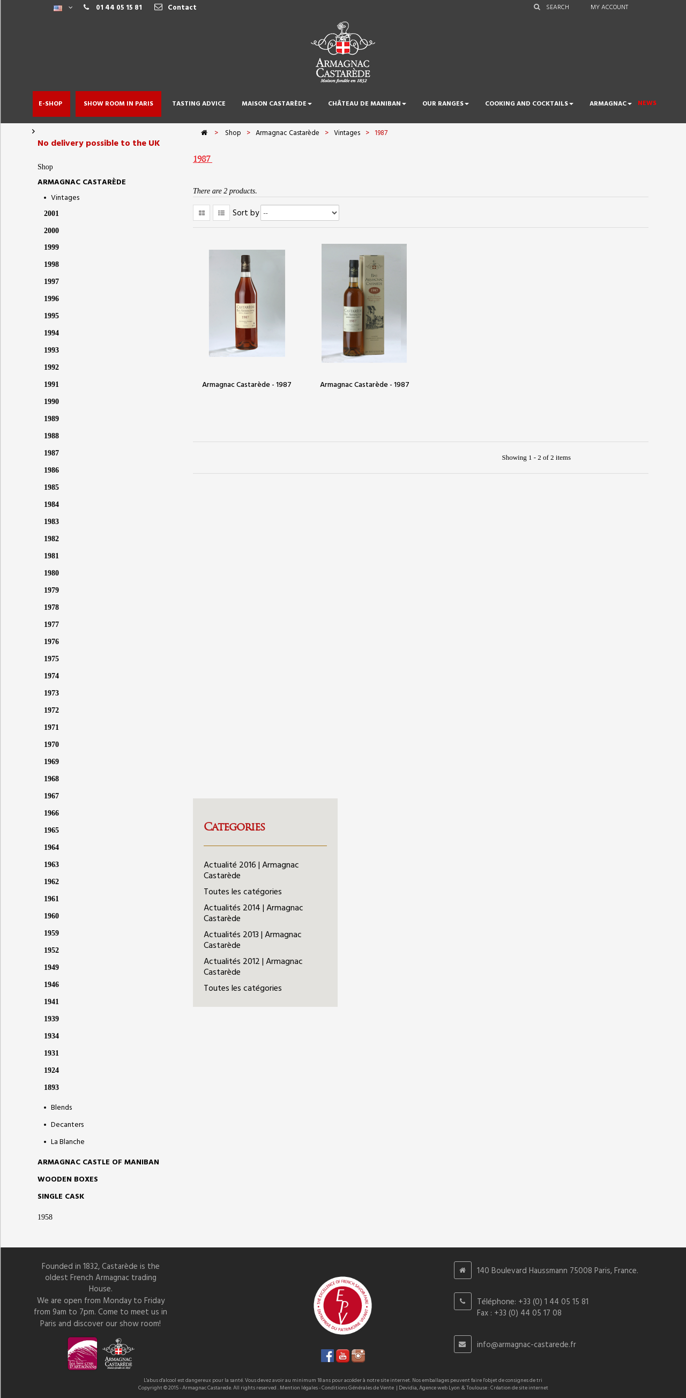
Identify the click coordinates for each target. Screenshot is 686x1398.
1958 (45, 1217)
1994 (51, 333)
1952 (51, 950)
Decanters (67, 1125)
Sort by (246, 213)
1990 (51, 402)
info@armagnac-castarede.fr (526, 1345)
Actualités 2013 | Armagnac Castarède (253, 940)
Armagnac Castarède (82, 182)
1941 (51, 1002)
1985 (51, 487)
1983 (51, 522)
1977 (51, 624)
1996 (51, 299)
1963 (51, 865)
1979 (51, 590)
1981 (51, 556)
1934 (51, 1036)
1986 (51, 470)
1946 (51, 985)
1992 (51, 367)
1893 (51, 1087)
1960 (51, 916)
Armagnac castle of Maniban (98, 1162)
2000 (51, 231)
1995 (51, 316)
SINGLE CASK (61, 1197)
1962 (51, 882)
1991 (51, 384)
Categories (234, 827)
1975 (51, 659)
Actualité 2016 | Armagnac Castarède (251, 870)
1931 (51, 1053)
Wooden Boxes (68, 1179)
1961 (51, 899)
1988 (51, 436)
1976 (51, 642)
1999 (51, 247)
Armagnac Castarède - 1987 (247, 385)
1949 (51, 967)
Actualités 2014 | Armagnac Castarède (253, 913)
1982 (51, 539)
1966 (51, 813)
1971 (51, 727)
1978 (51, 607)
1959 (51, 933)
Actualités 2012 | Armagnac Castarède (253, 967)
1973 (51, 693)
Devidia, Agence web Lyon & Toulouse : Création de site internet (473, 1388)
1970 (51, 745)
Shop (45, 167)
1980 (51, 573)
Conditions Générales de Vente (358, 1388)
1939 (51, 1019)
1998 (51, 264)
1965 (51, 830)
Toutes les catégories (243, 892)
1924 (51, 1070)
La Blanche (68, 1142)
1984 (51, 504)
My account (609, 7)
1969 (51, 762)
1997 (51, 282)
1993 (51, 350)
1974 (51, 676)
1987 (51, 453)
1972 (51, 710)
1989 (51, 419)
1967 (51, 796)
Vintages (65, 198)
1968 (51, 779)
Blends (61, 1108)
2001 (51, 214)
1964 (51, 847)
